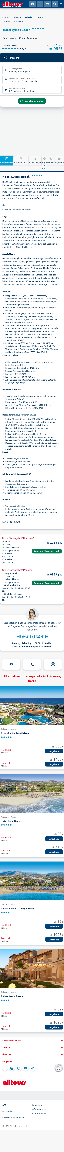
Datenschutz (8, 1111)
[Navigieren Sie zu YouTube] (25, 1068)
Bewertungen (34, 160)
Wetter (50, 160)
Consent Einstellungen (13, 1117)
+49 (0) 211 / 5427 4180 (32, 636)
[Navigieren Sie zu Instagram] (12, 1068)
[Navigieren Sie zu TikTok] (32, 1068)
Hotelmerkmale (20, 160)
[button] (32, 1040)
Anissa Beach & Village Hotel (17, 908)
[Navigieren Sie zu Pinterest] (18, 1068)
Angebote (59, 160)
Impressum (37, 1105)
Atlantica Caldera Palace (15, 733)
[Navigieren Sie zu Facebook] (5, 1068)
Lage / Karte (44, 163)
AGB (4, 1105)
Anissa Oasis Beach (12, 996)
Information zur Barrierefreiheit (39, 1111)
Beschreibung (6, 160)
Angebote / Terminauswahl (47, 551)
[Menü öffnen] (61, 4)
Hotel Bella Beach (11, 820)
